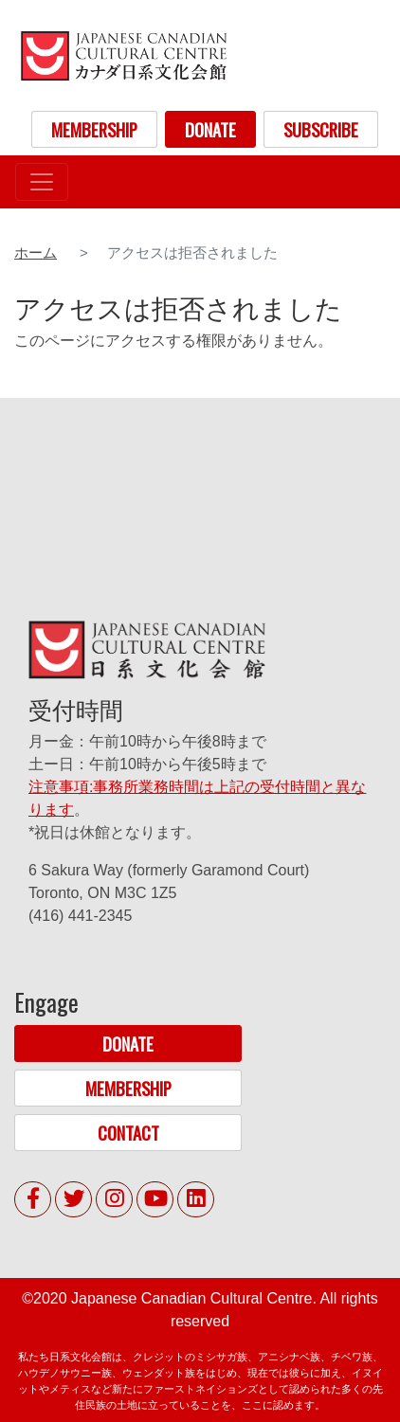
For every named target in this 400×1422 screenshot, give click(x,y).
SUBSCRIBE (320, 129)
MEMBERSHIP (94, 129)
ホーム (35, 253)
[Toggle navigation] (41, 182)
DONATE (210, 129)
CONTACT (128, 1132)
